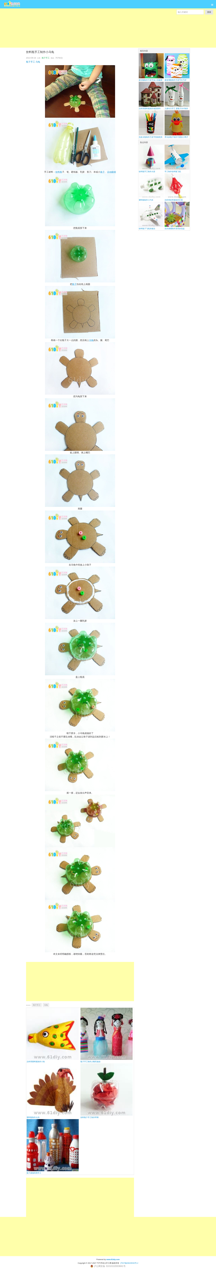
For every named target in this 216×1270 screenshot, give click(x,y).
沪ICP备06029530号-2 (129, 1263)
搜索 (209, 12)
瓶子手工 (46, 58)
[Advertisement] (84, 28)
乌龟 (38, 62)
